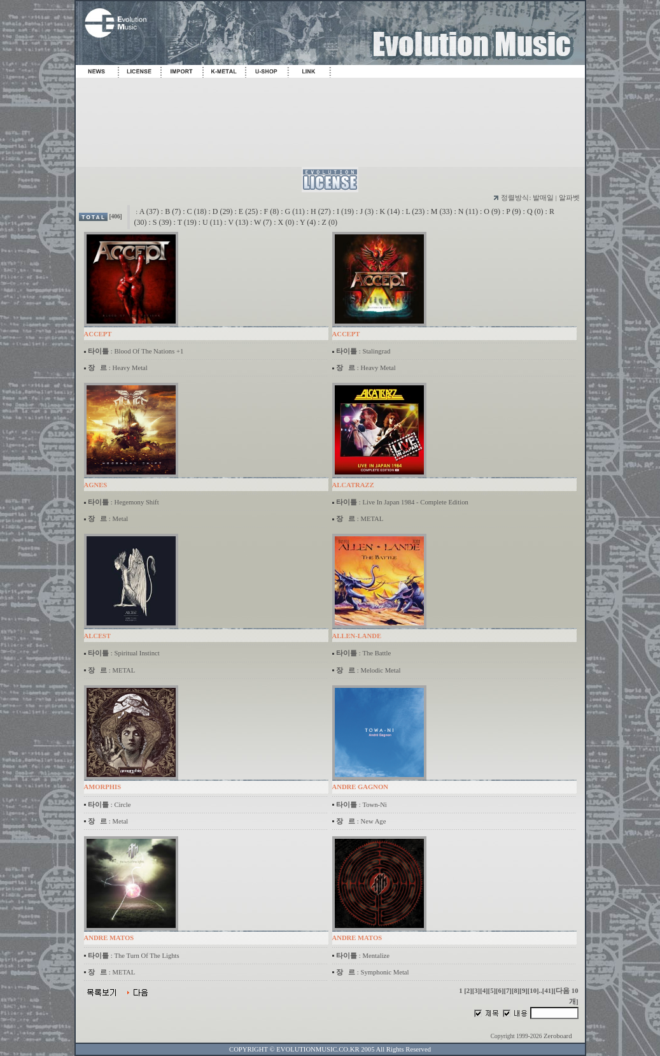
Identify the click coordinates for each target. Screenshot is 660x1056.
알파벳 (569, 197)
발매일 (543, 197)
